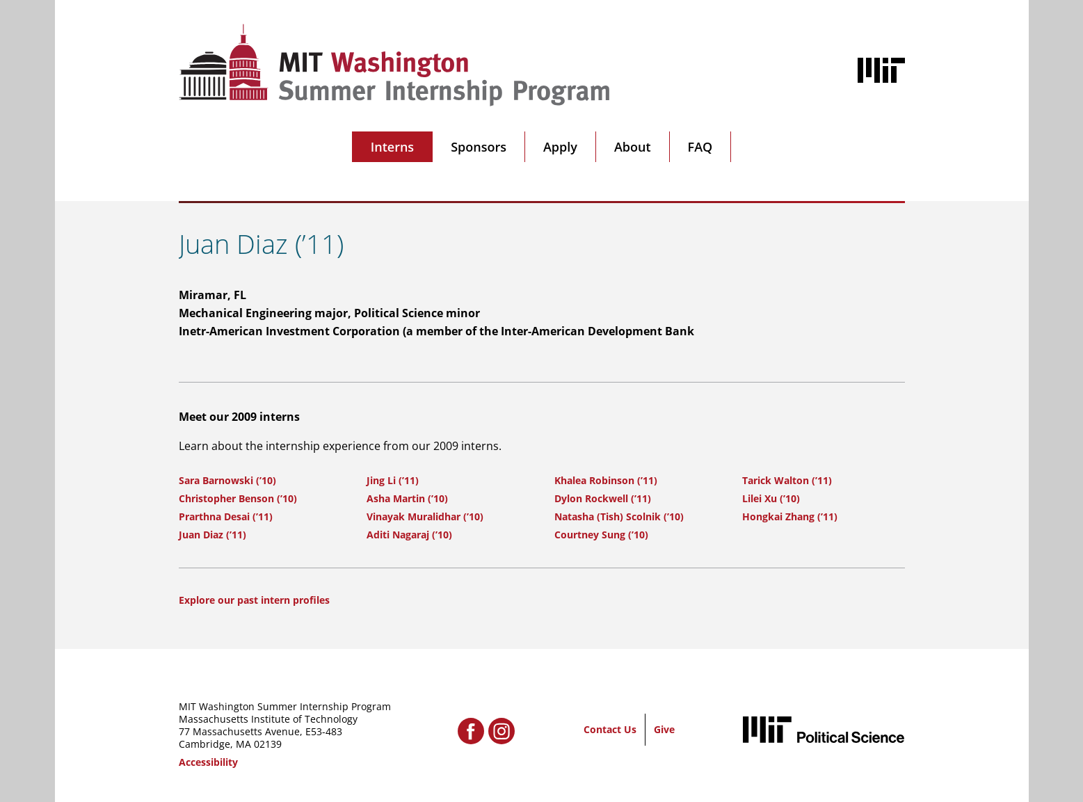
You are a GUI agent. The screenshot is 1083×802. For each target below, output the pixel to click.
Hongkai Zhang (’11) (789, 516)
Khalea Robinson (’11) (605, 480)
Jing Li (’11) (393, 480)
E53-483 (323, 731)
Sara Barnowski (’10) (227, 480)
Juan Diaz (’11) (212, 534)
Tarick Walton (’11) (787, 480)
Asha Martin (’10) (407, 498)
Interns (392, 146)
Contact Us (610, 729)
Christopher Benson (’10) (238, 498)
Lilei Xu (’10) (771, 498)
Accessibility (208, 762)
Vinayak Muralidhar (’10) (425, 516)
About (632, 146)
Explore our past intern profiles (254, 600)
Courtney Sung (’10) (601, 534)
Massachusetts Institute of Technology (268, 718)
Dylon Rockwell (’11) (602, 498)
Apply (560, 146)
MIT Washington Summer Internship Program (285, 706)
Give (664, 729)
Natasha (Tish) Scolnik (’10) (619, 516)
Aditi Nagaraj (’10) (409, 534)
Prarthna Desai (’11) (226, 516)
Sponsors (478, 146)
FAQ (700, 146)
